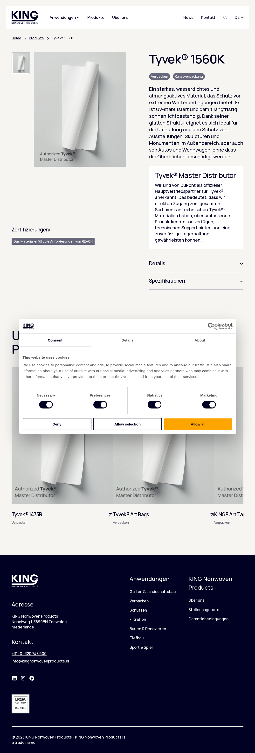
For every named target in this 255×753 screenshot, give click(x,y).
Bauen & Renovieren (148, 628)
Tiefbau (137, 638)
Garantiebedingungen (208, 618)
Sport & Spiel (141, 647)
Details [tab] (128, 340)
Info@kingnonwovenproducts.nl (40, 661)
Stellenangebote (203, 609)
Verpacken (159, 76)
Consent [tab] (55, 340)
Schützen (138, 610)
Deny (57, 424)
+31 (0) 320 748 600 (29, 653)
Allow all (198, 424)
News (188, 17)
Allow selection (127, 424)
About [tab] (200, 340)
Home (16, 38)
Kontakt (208, 17)
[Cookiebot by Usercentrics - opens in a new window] (211, 326)
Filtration (138, 619)
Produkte (36, 38)
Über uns (196, 600)
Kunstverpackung (189, 76)
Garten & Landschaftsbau (153, 591)
